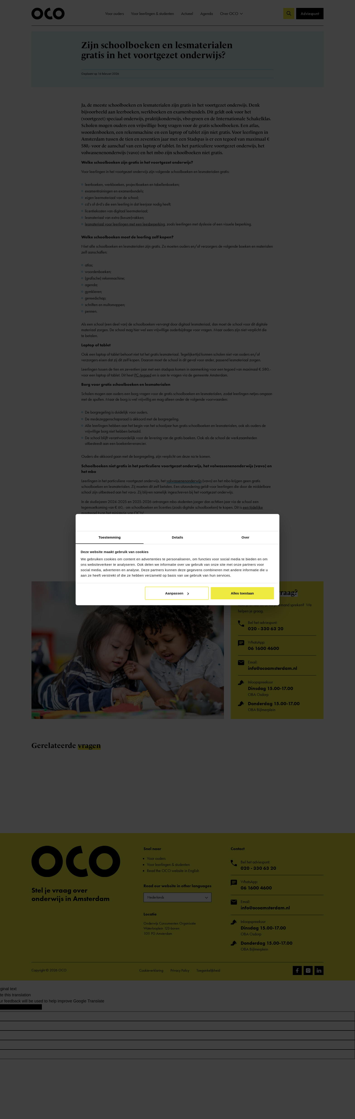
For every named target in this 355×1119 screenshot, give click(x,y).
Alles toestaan (242, 593)
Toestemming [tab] (109, 537)
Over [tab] (245, 537)
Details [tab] (177, 537)
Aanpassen (177, 593)
